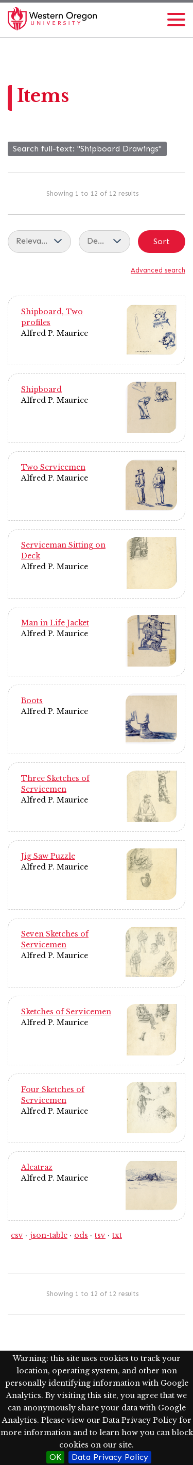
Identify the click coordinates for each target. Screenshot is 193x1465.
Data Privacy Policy (110, 1457)
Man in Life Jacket (55, 622)
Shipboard (41, 389)
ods (81, 1235)
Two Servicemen (53, 467)
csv (17, 1235)
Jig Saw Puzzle (48, 856)
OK (55, 1457)
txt (117, 1235)
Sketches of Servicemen (66, 1011)
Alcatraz (36, 1167)
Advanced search (158, 270)
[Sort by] (39, 241)
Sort (161, 241)
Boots (32, 700)
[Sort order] (104, 241)
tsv (100, 1235)
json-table (48, 1235)
